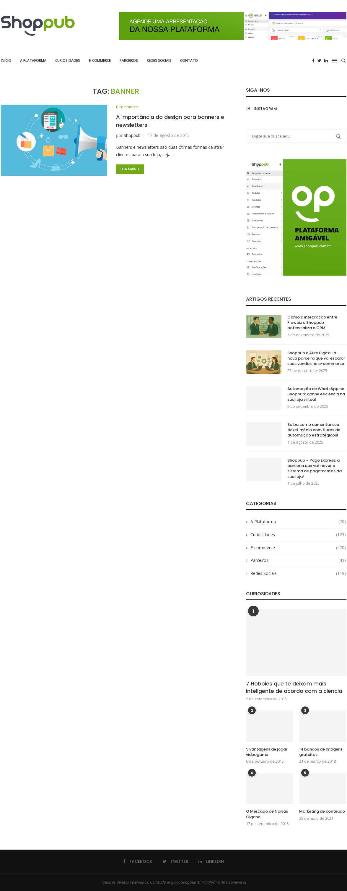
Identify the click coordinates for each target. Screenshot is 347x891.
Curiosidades (67, 60)
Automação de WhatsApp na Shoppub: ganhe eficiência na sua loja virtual (316, 394)
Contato (189, 60)
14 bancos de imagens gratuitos (321, 752)
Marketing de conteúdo (322, 811)
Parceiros (129, 60)
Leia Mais (130, 169)
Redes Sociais (159, 60)
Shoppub (132, 135)
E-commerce (100, 60)
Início (6, 60)
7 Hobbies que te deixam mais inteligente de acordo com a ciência (294, 687)
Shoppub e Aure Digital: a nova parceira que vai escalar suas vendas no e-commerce (316, 358)
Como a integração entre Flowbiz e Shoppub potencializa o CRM (312, 323)
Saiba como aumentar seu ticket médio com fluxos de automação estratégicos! (313, 430)
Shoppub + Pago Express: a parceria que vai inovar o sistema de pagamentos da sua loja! (314, 468)
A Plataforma (33, 60)
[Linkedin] (326, 60)
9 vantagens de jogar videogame (266, 752)
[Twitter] (319, 60)
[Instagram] (270, 109)
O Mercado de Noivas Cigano (267, 814)
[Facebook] (313, 60)
